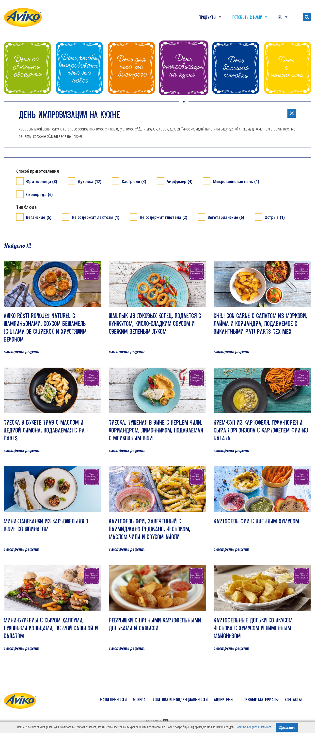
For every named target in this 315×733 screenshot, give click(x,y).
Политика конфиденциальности (254, 727)
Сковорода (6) (39, 194)
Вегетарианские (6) (226, 217)
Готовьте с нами (249, 17)
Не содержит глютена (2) (163, 217)
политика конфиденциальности (180, 700)
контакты (293, 700)
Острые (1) (275, 217)
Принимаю (287, 727)
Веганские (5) (38, 217)
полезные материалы (259, 700)
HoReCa (139, 700)
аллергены (223, 700)
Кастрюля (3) (134, 181)
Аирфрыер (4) (179, 181)
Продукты (210, 17)
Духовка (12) (89, 181)
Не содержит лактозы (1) (95, 217)
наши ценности (113, 700)
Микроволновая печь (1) (236, 181)
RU (282, 17)
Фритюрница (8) (41, 181)
